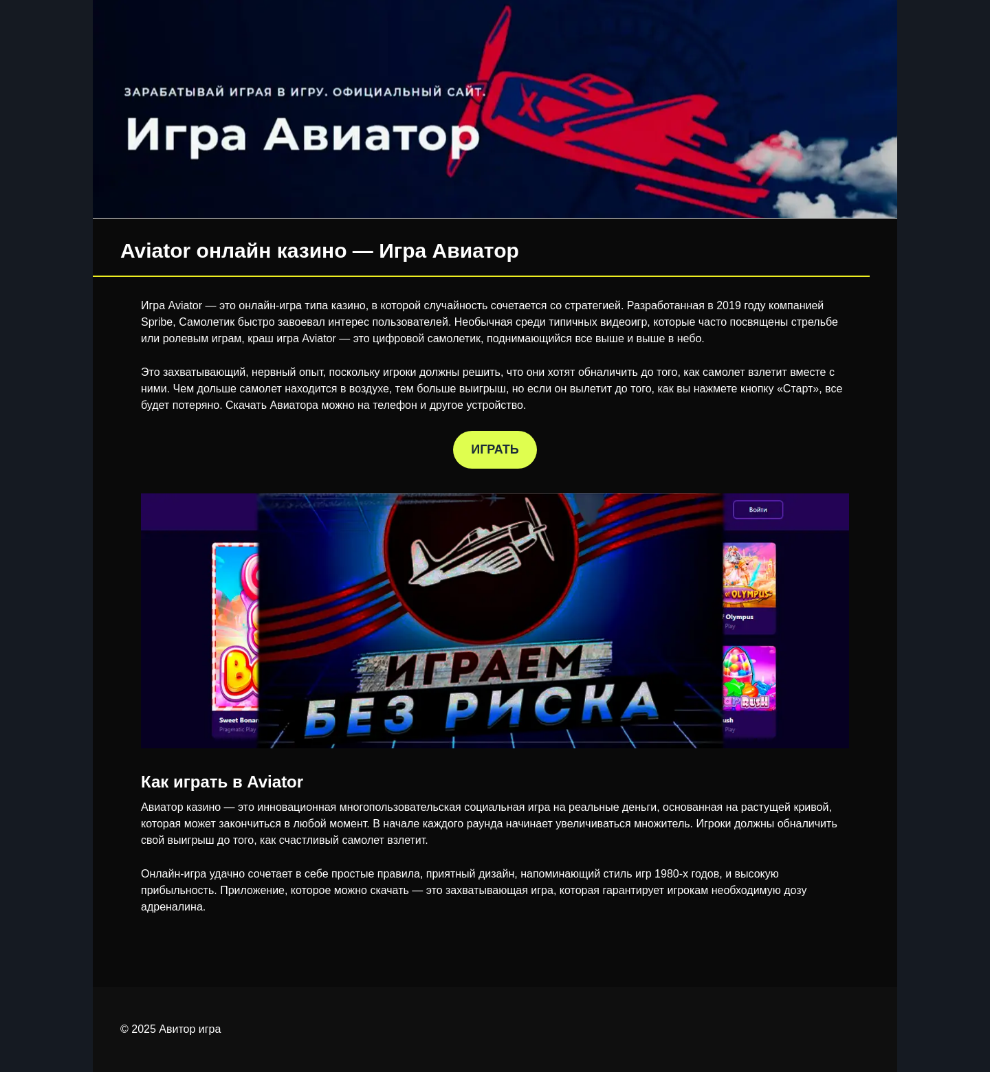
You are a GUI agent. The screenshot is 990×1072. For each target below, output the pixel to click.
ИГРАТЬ (495, 449)
